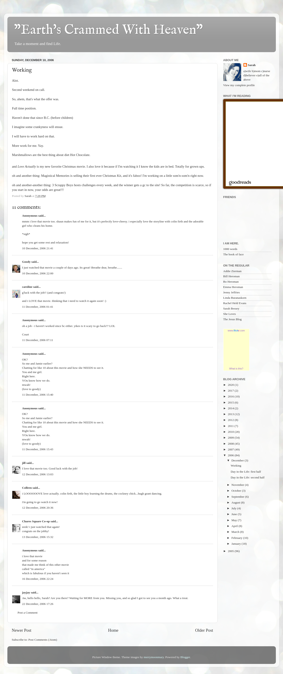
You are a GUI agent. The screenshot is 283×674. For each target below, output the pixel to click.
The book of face (233, 254)
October (237, 490)
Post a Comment (28, 612)
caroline (27, 286)
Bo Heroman (231, 281)
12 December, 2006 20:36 (37, 507)
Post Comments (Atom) (42, 639)
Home (113, 630)
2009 (231, 437)
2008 (231, 443)
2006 (231, 455)
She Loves (229, 314)
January (237, 543)
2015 (231, 402)
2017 (231, 390)
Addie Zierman (232, 271)
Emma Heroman (233, 287)
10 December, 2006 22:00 (37, 273)
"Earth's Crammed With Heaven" (108, 30)
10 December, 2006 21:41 (37, 248)
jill (24, 463)
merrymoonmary (154, 657)
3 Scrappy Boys (63, 185)
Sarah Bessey (231, 308)
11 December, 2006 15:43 (37, 449)
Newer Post (22, 630)
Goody (26, 261)
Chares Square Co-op (36, 521)
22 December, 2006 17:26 (37, 604)
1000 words (230, 249)
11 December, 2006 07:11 (37, 340)
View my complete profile (239, 85)
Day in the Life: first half (246, 471)
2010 (231, 431)
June (235, 514)
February (237, 538)
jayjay (26, 592)
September (238, 496)
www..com (236, 330)
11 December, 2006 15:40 (37, 394)
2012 (231, 420)
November (238, 484)
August (236, 502)
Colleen (27, 487)
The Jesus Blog (232, 319)
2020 (231, 384)
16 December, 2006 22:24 (37, 578)
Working (236, 465)
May (235, 520)
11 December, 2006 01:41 (37, 306)
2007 (231, 449)
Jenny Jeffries (231, 292)
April (235, 526)
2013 (231, 414)
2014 (231, 408)
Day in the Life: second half (247, 477)
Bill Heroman (231, 276)
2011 (231, 426)
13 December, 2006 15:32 (37, 537)
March (236, 531)
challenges (89, 185)
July (234, 508)
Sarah (252, 65)
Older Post (204, 630)
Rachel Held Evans (234, 303)
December (238, 460)
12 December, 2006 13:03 (37, 474)
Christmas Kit (112, 175)
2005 (231, 551)
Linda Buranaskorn (235, 297)
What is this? (236, 368)
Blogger (185, 657)
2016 (231, 396)
